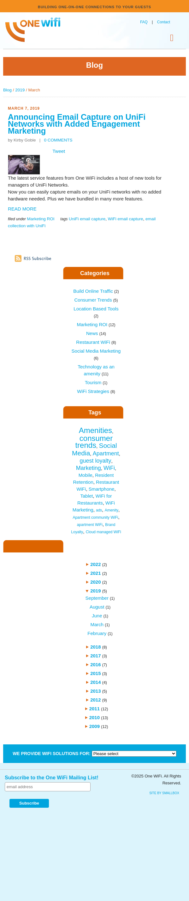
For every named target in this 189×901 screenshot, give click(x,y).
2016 (95, 664)
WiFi (109, 468)
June (97, 615)
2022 (95, 564)
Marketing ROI (40, 219)
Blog (7, 90)
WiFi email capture (125, 219)
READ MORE (22, 208)
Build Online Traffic (96, 291)
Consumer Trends (96, 300)
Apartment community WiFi (95, 517)
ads (99, 510)
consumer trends (94, 441)
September (97, 598)
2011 (94, 708)
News (96, 333)
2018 (95, 647)
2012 (95, 699)
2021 (95, 573)
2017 (95, 655)
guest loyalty (95, 461)
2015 (95, 673)
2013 (95, 691)
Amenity (111, 510)
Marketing (88, 468)
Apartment (106, 453)
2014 (95, 682)
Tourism (96, 382)
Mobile (85, 475)
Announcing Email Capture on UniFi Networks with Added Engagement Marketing (76, 124)
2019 (20, 90)
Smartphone (102, 489)
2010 (94, 717)
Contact (163, 22)
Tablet (86, 496)
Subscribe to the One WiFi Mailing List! (51, 777)
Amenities (95, 430)
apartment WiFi (90, 525)
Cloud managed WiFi (103, 532)
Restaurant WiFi (96, 342)
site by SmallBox (164, 793)
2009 (94, 726)
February (96, 633)
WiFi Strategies (96, 391)
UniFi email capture (87, 219)
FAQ (144, 22)
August (97, 606)
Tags (94, 412)
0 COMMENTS (58, 140)
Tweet (58, 151)
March (96, 624)
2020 (95, 582)
